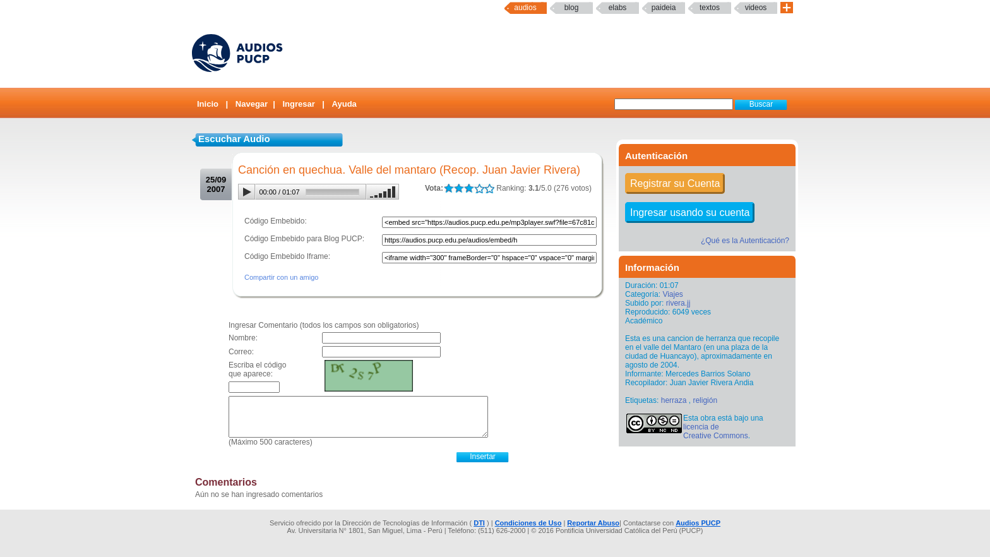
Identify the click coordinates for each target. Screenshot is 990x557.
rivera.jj (678, 303)
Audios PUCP (698, 523)
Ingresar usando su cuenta (689, 212)
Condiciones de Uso (528, 523)
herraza (674, 400)
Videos (756, 7)
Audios (525, 7)
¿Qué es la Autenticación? (745, 240)
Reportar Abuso (593, 523)
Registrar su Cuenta (675, 183)
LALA (448, 188)
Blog (571, 7)
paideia (664, 7)
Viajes (672, 294)
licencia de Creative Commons (715, 431)
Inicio (207, 104)
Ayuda (344, 104)
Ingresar (298, 104)
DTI (479, 523)
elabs (618, 7)
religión (705, 400)
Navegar (252, 104)
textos (710, 7)
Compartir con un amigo (281, 277)
